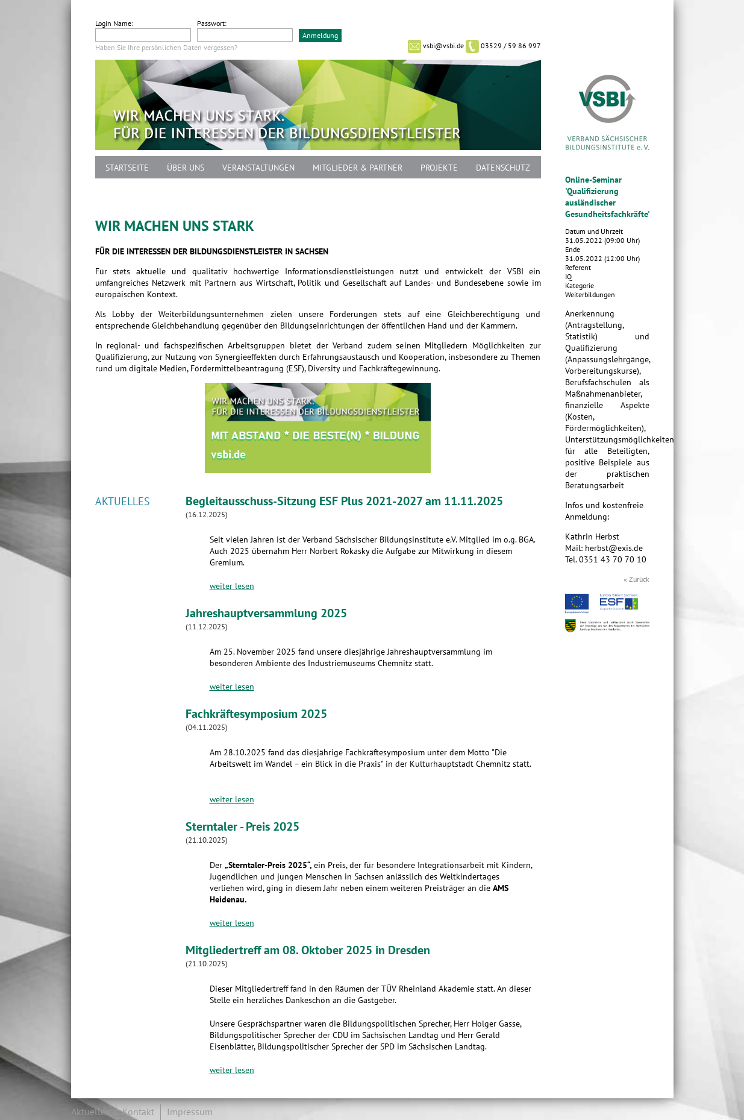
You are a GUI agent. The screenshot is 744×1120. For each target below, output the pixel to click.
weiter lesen (232, 586)
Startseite (127, 168)
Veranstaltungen (258, 168)
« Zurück (636, 579)
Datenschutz (503, 168)
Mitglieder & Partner (357, 168)
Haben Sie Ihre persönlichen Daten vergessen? (166, 47)
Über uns (185, 168)
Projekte (439, 168)
